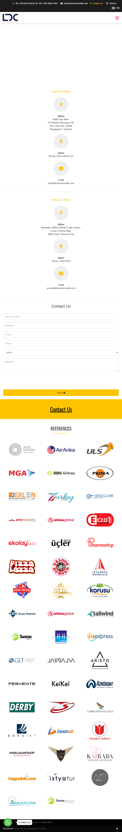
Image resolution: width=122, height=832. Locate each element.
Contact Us (96, 3)
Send (61, 392)
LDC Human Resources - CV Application (33, 822)
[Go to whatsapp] (8, 822)
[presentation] (28, 380)
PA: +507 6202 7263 (48, 3)
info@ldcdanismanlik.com (73, 3)
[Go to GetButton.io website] (8, 829)
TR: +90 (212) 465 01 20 (24, 3)
